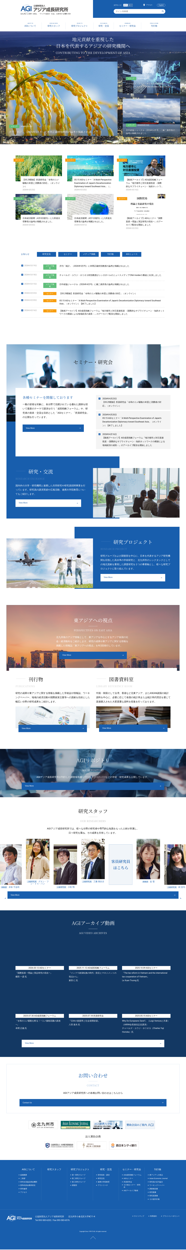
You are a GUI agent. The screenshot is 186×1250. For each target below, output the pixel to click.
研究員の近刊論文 (156, 1182)
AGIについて (28, 1170)
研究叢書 (152, 1193)
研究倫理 (23, 1189)
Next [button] (136, 895)
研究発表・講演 (104, 1175)
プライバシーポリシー (171, 1217)
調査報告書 (153, 1189)
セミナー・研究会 (131, 1170)
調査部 (74, 1186)
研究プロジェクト (80, 1170)
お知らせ (25, 254)
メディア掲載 (89, 254)
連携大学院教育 (104, 1182)
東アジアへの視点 (156, 1175)
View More (31, 428)
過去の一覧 (165, 326)
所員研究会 (128, 1182)
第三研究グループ (78, 1182)
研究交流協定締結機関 (28, 1182)
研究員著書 (153, 1196)
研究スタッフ (54, 1170)
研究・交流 (106, 1170)
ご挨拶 (22, 1179)
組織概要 (23, 1175)
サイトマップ (139, 1217)
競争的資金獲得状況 (27, 1186)
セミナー (68, 254)
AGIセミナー (128, 1179)
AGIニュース (132, 254)
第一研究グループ (78, 1175)
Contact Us (83, 1103)
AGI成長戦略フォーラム (132, 1175)
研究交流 (46, 254)
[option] (12, 864)
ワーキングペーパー (157, 1186)
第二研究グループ (78, 1179)
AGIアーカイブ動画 (131, 1191)
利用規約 (153, 1217)
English (161, 5)
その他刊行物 (154, 1200)
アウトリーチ (103, 1186)
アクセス (149, 5)
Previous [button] (49, 895)
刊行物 (110, 254)
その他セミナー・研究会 (132, 1186)
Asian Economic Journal (158, 1179)
